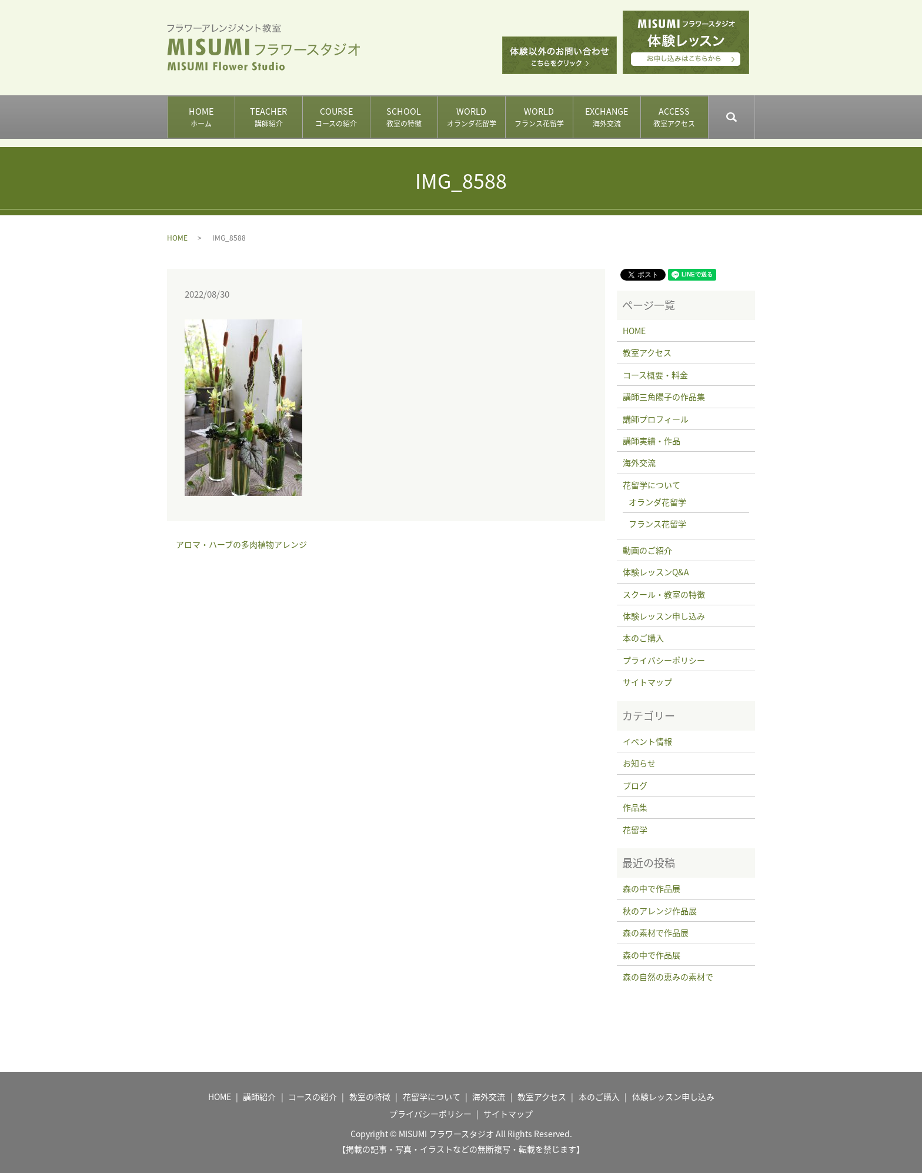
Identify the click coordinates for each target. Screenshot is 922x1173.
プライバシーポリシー (664, 660)
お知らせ (639, 763)
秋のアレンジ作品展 (660, 911)
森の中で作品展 (651, 888)
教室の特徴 (369, 1096)
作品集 (635, 807)
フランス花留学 (657, 523)
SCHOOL (404, 117)
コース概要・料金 (655, 375)
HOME (201, 117)
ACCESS (674, 117)
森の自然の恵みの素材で (668, 976)
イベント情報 (647, 741)
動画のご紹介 (647, 550)
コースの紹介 (312, 1096)
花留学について (651, 485)
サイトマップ (647, 682)
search (754, 112)
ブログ (635, 785)
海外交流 (639, 462)
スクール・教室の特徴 (664, 594)
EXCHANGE (606, 117)
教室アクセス (647, 352)
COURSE (336, 117)
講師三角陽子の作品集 (664, 396)
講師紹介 (259, 1096)
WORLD (471, 117)
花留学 (635, 829)
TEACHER (268, 117)
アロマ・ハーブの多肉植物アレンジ (241, 544)
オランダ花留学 (657, 502)
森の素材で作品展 (656, 932)
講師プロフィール (656, 419)
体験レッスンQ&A (656, 572)
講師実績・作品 (651, 440)
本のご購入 (643, 638)
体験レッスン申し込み (664, 616)
